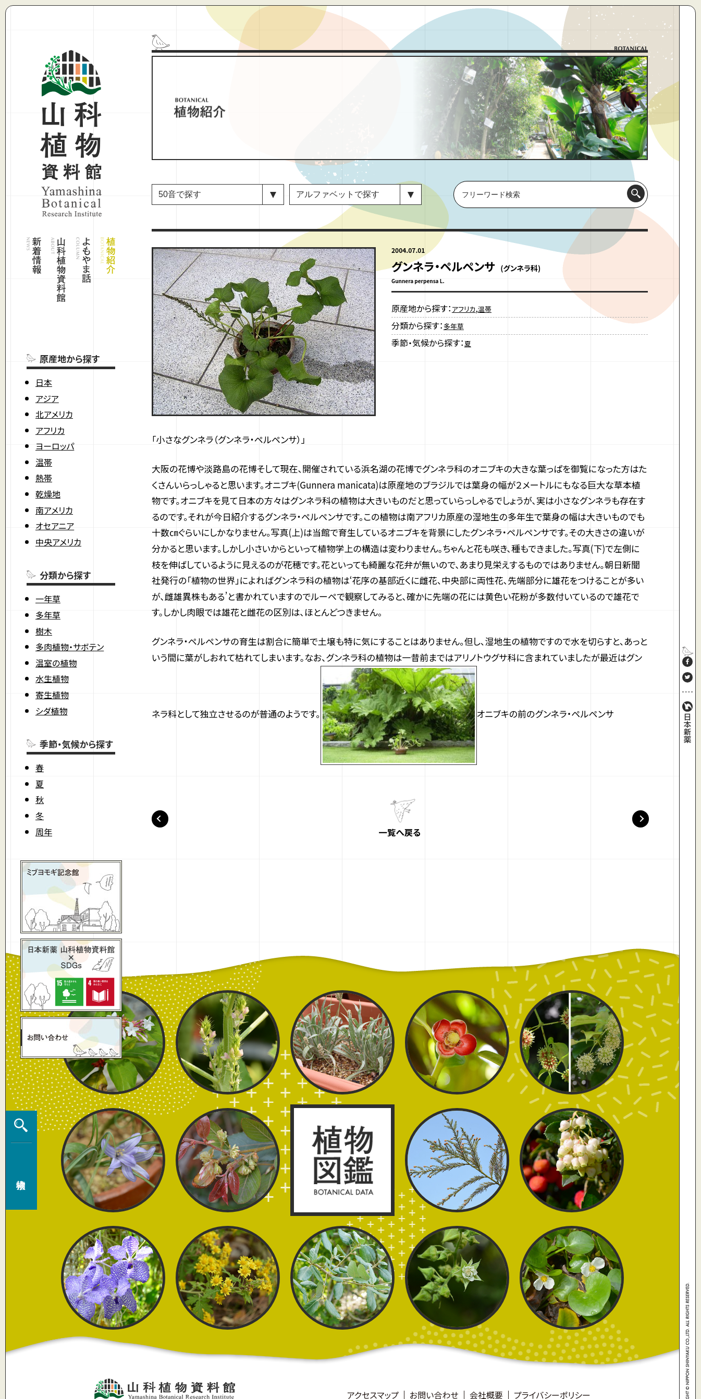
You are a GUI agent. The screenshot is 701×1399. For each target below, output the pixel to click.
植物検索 (19, 1285)
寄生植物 (52, 670)
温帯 (43, 437)
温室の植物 (56, 638)
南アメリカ (54, 485)
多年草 (47, 590)
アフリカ (50, 405)
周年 (43, 807)
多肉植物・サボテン (69, 622)
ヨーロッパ (54, 422)
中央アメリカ (58, 517)
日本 (43, 357)
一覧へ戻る (400, 836)
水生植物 (52, 654)
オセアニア (54, 501)
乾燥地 (47, 469)
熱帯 (43, 453)
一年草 (47, 574)
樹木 (43, 606)
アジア (47, 374)
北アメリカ (54, 389)
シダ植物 (51, 686)
